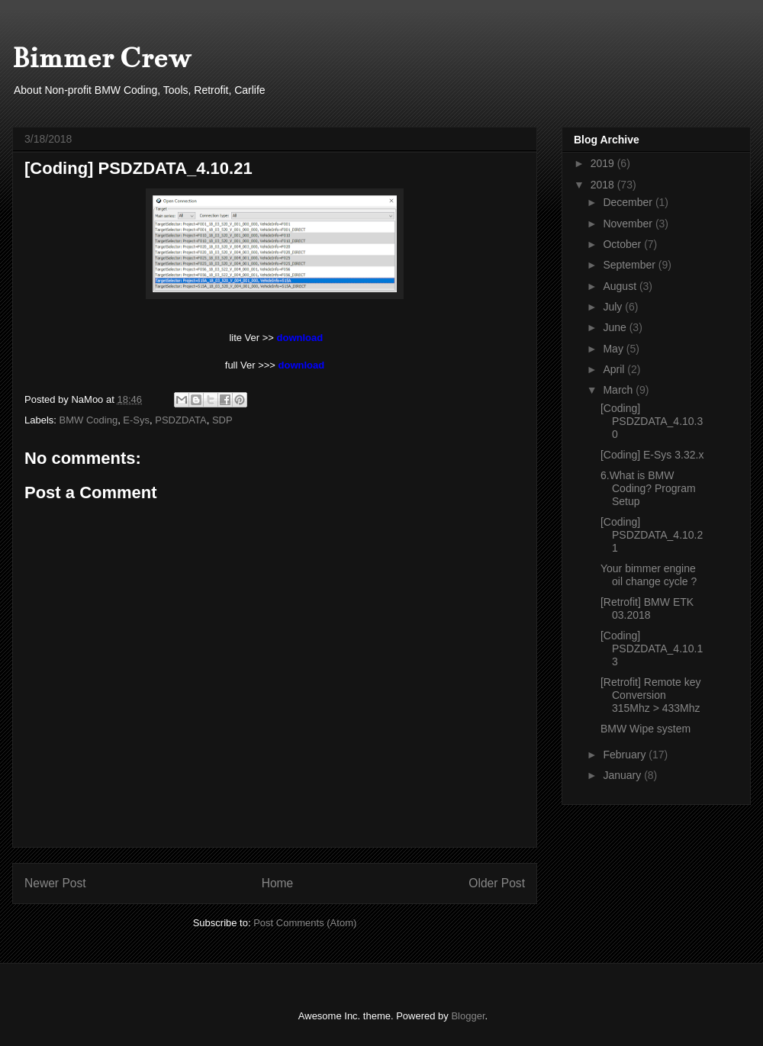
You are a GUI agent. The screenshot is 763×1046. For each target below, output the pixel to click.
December (629, 202)
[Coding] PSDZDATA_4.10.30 (651, 421)
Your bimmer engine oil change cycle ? (648, 574)
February (626, 754)
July (614, 307)
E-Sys (136, 420)
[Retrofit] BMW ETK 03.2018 (647, 608)
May (614, 349)
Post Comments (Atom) (304, 923)
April (615, 369)
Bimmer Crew (102, 58)
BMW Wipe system (645, 729)
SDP (222, 420)
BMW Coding (89, 420)
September (630, 265)
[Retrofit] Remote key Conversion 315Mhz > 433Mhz (650, 695)
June (616, 327)
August (621, 286)
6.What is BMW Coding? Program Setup (648, 488)
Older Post (496, 883)
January (623, 775)
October (623, 244)
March (619, 390)
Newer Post (55, 883)
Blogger (468, 1016)
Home (278, 883)
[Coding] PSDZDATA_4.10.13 (651, 648)
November (629, 223)
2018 (604, 185)
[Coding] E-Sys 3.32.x (651, 455)
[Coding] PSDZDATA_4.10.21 (651, 535)
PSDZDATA (180, 420)
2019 (604, 163)
